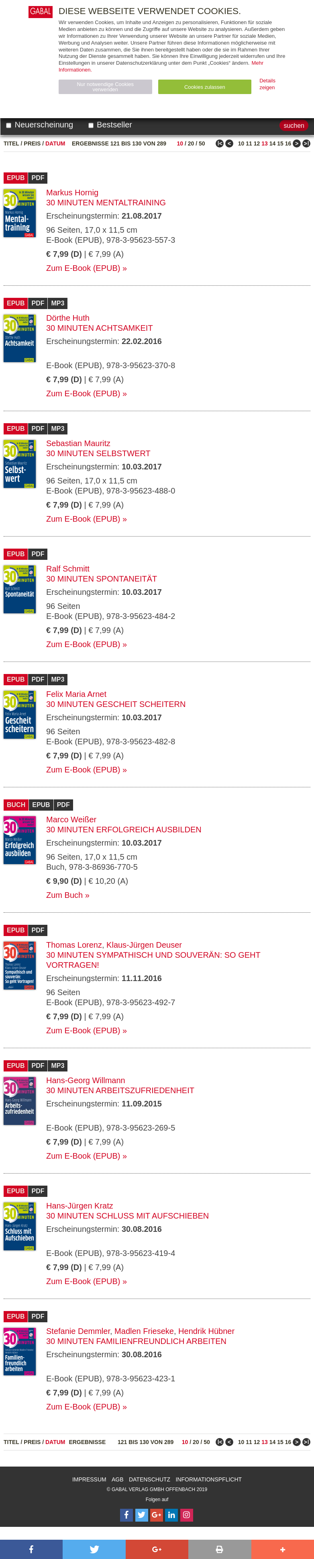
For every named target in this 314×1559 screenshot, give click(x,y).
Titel (11, 143)
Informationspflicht (208, 1479)
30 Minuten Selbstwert (98, 453)
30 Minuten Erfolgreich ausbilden (124, 829)
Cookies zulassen (204, 87)
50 (202, 143)
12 (257, 143)
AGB (118, 1479)
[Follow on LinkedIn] (171, 1515)
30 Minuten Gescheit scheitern (116, 704)
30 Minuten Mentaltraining (106, 202)
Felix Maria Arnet (76, 694)
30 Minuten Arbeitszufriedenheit (120, 1090)
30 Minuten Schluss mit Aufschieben (127, 1215)
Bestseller (110, 124)
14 (272, 143)
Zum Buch (64, 895)
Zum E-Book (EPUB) (83, 268)
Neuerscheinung (39, 124)
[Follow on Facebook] (126, 1515)
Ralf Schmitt (68, 568)
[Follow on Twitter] (141, 1515)
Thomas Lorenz (74, 944)
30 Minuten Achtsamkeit (99, 328)
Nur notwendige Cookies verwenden (105, 86)
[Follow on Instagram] (186, 1515)
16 (288, 143)
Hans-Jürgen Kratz (79, 1205)
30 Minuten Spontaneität (101, 578)
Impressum (89, 1479)
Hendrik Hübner (206, 1331)
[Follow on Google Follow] (156, 1515)
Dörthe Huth (68, 317)
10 (180, 143)
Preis (32, 143)
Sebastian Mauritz (78, 443)
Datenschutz (149, 1479)
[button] (31, 1549)
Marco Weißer (71, 819)
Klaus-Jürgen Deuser (144, 944)
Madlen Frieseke (144, 1331)
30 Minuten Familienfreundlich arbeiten (136, 1341)
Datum (55, 143)
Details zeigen (267, 84)
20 (191, 143)
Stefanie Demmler (78, 1331)
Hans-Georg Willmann (85, 1080)
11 (249, 143)
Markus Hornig (72, 192)
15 (280, 143)
